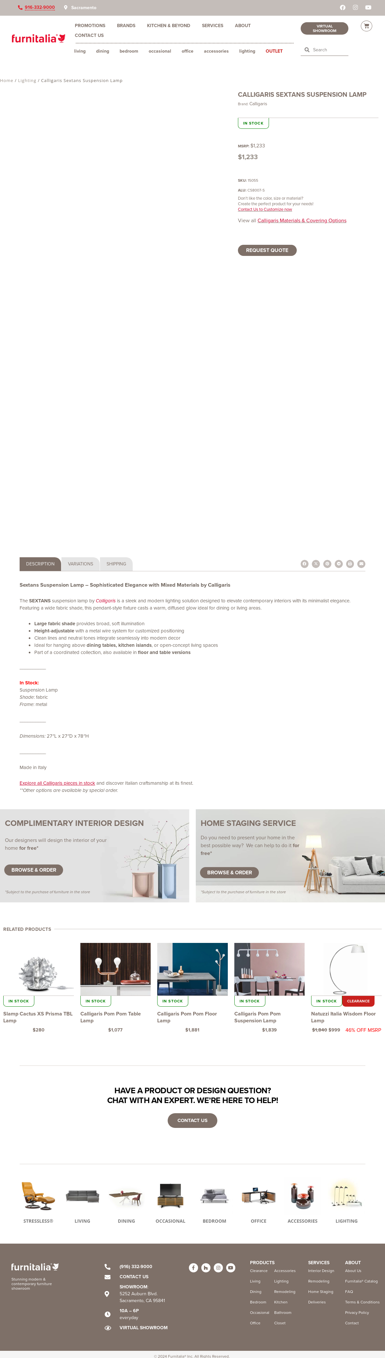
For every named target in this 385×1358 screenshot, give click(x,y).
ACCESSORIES (302, 1221)
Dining (102, 51)
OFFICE (258, 1221)
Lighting (247, 51)
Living (80, 51)
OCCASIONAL (170, 1221)
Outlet (274, 51)
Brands (126, 25)
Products (262, 1262)
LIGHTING (347, 1221)
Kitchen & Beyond (168, 25)
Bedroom (129, 51)
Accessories (216, 51)
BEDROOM (214, 1221)
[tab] (40, 564)
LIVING (82, 1221)
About (243, 25)
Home (6, 80)
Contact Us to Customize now (265, 209)
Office (187, 51)
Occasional (160, 51)
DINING (126, 1221)
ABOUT (353, 1262)
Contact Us (89, 35)
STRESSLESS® (38, 1221)
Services (212, 25)
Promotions (90, 25)
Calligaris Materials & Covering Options (302, 220)
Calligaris (258, 103)
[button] (305, 564)
